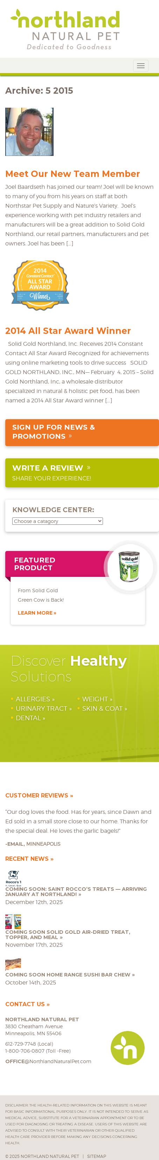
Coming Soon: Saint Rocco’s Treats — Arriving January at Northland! (76, 891)
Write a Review (47, 468)
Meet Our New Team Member (72, 174)
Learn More (35, 613)
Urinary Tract (41, 708)
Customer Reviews (36, 795)
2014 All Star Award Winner (68, 330)
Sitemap (96, 1156)
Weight (95, 699)
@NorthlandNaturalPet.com (48, 1061)
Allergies (33, 699)
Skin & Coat (102, 708)
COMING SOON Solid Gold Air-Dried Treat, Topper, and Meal (67, 934)
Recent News (27, 858)
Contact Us (25, 1004)
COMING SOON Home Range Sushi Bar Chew (67, 975)
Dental (28, 718)
